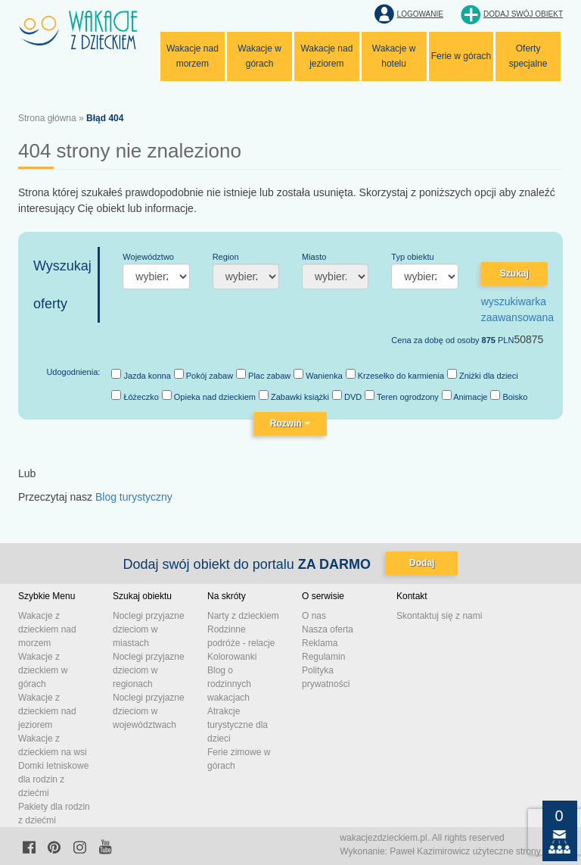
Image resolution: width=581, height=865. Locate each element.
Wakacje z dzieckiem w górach (42, 670)
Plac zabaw (263, 374)
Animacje (465, 395)
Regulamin (323, 656)
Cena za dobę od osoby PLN (452, 340)
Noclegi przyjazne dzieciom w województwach (149, 711)
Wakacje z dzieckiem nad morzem (47, 629)
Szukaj (514, 273)
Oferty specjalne (528, 56)
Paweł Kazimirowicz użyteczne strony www (476, 851)
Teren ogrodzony (402, 395)
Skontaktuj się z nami (439, 615)
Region (226, 256)
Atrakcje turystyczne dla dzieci (237, 725)
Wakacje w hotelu (394, 56)
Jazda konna (140, 374)
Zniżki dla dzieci (482, 374)
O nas (314, 615)
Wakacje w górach (259, 56)
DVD (347, 395)
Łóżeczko (135, 395)
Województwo (148, 256)
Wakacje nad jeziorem (326, 56)
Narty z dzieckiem (243, 615)
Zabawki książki (294, 395)
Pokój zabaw (203, 374)
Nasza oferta (327, 629)
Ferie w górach (461, 56)
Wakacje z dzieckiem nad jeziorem (47, 711)
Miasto (314, 256)
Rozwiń (290, 423)
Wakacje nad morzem (192, 56)
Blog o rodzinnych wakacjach (229, 684)
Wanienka (318, 374)
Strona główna (47, 118)
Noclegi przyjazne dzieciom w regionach (149, 670)
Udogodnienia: (73, 371)
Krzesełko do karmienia (395, 374)
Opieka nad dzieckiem (209, 395)
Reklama (319, 643)
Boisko (508, 395)
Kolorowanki (231, 656)
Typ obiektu (412, 256)
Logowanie (420, 14)
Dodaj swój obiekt (523, 14)
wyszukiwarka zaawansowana (518, 309)
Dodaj (421, 562)
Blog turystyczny (133, 497)
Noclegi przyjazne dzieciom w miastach (149, 629)
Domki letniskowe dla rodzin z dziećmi (53, 779)
